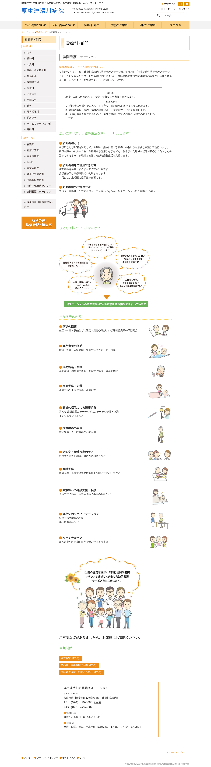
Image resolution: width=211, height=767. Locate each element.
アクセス (28, 758)
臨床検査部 (33, 150)
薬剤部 (30, 162)
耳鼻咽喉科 (33, 111)
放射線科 (32, 117)
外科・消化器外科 (36, 70)
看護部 (30, 144)
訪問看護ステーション (39, 191)
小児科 (30, 64)
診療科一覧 (41, 32)
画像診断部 (33, 156)
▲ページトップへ (175, 752)
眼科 (29, 105)
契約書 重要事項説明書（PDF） (79, 665)
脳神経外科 (33, 82)
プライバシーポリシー (47, 758)
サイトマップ (68, 758)
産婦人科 (32, 99)
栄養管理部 (33, 168)
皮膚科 (30, 88)
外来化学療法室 (35, 173)
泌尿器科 (32, 94)
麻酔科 (30, 129)
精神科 (30, 58)
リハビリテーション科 (39, 123)
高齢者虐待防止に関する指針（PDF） (82, 672)
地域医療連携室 (35, 179)
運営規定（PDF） (70, 658)
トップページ (28, 32)
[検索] (168, 15)
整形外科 (32, 76)
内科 (29, 52)
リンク (82, 758)
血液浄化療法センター (39, 185)
